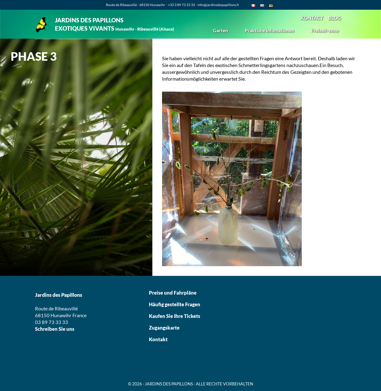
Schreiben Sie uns (54, 329)
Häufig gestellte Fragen (174, 304)
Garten (220, 30)
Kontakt (158, 339)
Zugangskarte (164, 328)
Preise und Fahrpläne (173, 293)
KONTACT (312, 18)
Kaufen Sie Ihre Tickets (175, 316)
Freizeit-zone (325, 30)
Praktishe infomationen (269, 30)
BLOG (334, 18)
